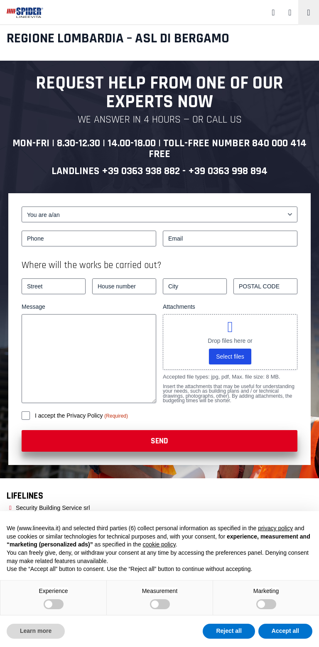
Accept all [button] (285, 630)
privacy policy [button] (275, 528)
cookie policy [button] (159, 544)
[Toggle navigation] (308, 12)
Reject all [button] (228, 630)
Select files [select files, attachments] (230, 356)
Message (33, 306)
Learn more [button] (36, 630)
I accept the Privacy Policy (69, 415)
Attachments (179, 306)
